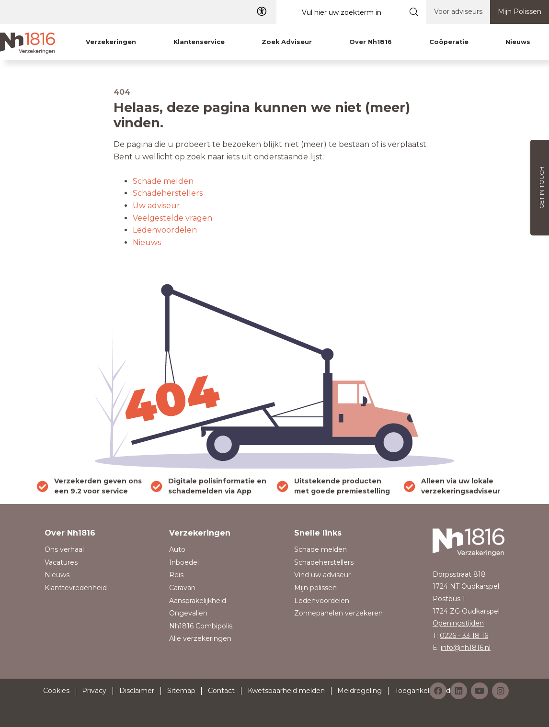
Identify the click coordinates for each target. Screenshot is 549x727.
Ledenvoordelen (165, 230)
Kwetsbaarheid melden (286, 690)
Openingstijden (458, 623)
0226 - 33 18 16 (464, 635)
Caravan (182, 587)
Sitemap (181, 690)
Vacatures (61, 562)
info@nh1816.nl (466, 647)
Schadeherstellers (168, 193)
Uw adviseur (156, 205)
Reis (176, 574)
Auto (177, 549)
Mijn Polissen (519, 11)
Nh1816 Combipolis (200, 626)
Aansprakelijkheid (197, 600)
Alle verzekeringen (200, 638)
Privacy (94, 690)
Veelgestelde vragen (172, 218)
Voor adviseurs (458, 11)
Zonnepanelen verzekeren (338, 613)
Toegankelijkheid (422, 690)
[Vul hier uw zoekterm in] (339, 12)
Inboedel (184, 562)
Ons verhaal (64, 549)
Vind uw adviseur (322, 574)
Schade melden (163, 181)
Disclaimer (136, 690)
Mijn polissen (315, 587)
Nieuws (147, 242)
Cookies (56, 690)
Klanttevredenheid (76, 587)
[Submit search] (414, 12)
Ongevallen (188, 613)
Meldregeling (359, 690)
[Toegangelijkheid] (261, 12)
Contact (221, 690)
